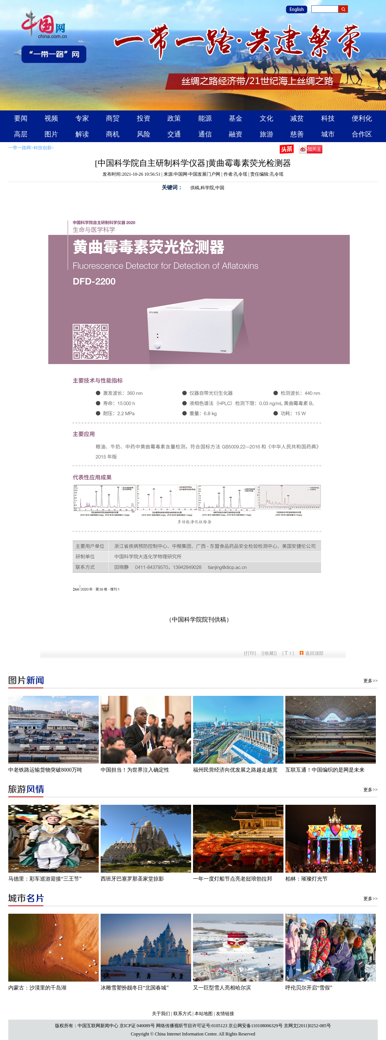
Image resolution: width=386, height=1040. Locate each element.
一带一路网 (19, 147)
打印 (249, 653)
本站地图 (204, 1013)
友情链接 (225, 1013)
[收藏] (269, 653)
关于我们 (161, 1013)
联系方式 (182, 1013)
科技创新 (43, 147)
